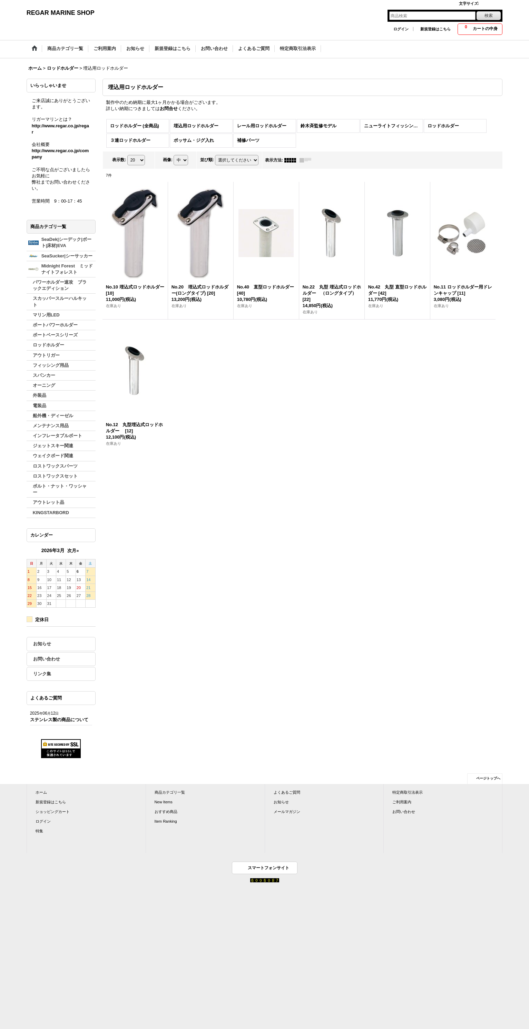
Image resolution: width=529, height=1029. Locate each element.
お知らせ (42, 643)
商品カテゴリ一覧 (170, 792)
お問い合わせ (46, 659)
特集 (39, 831)
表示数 (119, 159)
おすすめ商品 (166, 812)
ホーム (41, 792)
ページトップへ (488, 778)
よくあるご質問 (287, 792)
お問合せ (169, 108)
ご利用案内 (401, 802)
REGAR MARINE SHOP (61, 12)
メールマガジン (287, 812)
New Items (164, 802)
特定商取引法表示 (407, 792)
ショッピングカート (53, 812)
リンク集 (42, 673)
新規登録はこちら (435, 29)
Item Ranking (166, 821)
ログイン (401, 29)
